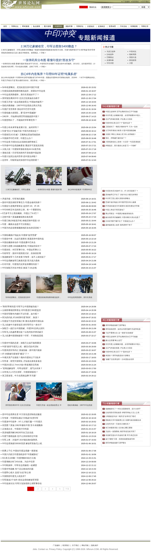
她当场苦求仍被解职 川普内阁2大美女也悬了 (122, 217)
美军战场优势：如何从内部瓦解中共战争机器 (122, 329)
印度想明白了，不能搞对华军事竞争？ (19, 120)
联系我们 (135, 2)
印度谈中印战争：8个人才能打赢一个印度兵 (22, 421)
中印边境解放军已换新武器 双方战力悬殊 (21, 260)
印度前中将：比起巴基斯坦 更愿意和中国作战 (23, 239)
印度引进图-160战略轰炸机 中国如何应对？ (22, 246)
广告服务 (126, 2)
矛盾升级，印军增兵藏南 (13, 199)
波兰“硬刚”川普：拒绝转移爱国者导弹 (120, 439)
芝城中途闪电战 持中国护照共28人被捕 (120, 202)
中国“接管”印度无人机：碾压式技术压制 (20, 346)
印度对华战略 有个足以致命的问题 (17, 469)
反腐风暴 (110, 60)
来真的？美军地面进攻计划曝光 (117, 356)
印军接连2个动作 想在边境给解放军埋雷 (20, 480)
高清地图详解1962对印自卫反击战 (17, 432)
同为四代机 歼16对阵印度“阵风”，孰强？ (20, 317)
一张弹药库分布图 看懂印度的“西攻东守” (49, 60)
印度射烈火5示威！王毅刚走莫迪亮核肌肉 (21, 134)
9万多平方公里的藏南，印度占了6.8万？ (20, 213)
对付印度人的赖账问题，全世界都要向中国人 (122, 115)
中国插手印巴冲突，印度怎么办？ (17, 138)
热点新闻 (36, 26)
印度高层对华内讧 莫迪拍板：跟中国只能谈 (22, 350)
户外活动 (123, 26)
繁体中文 (92, 7)
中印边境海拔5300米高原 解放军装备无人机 (22, 443)
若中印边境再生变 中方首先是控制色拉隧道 (22, 414)
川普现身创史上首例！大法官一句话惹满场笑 (122, 142)
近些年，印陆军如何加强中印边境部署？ (20, 160)
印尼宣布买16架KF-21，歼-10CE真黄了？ (121, 191)
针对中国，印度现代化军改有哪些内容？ (20, 264)
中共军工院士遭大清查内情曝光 (117, 198)
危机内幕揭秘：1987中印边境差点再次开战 (21, 105)
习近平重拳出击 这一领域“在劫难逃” (119, 333)
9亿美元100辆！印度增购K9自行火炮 (19, 458)
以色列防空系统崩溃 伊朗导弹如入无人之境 (122, 413)
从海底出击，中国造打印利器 (15, 429)
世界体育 (112, 26)
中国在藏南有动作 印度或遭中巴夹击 (18, 242)
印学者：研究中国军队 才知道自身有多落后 (22, 361)
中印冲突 (110, 63)
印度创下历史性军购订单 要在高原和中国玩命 (23, 321)
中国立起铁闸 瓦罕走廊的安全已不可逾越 (121, 112)
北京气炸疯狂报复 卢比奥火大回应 (118, 119)
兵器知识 (90, 26)
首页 (5, 26)
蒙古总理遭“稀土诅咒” (113, 340)
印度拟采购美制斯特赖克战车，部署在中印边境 (23, 91)
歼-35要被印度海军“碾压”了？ (15, 354)
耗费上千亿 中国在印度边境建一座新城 (20, 451)
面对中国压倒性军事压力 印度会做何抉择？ (22, 202)
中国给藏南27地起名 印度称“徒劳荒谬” (19, 235)
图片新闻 (47, 26)
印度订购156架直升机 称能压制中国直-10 (21, 220)
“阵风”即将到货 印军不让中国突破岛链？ (20, 306)
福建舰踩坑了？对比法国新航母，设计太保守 (122, 409)
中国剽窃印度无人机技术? (14, 476)
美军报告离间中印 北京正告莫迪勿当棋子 (21, 98)
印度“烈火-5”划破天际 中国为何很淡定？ (20, 131)
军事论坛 (14, 26)
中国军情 (58, 26)
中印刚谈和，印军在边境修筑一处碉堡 (19, 465)
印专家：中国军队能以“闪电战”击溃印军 (20, 418)
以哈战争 (110, 54)
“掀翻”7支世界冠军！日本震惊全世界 (119, 359)
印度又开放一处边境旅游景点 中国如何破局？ (23, 102)
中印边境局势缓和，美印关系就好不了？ (20, 94)
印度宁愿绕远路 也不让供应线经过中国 (20, 436)
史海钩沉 (101, 26)
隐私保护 (94, 545)
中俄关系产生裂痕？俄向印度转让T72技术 (21, 357)
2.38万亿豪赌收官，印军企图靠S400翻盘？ (49, 46)
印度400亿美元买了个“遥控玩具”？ (118, 123)
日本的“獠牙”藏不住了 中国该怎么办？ (120, 221)
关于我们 (145, 2)
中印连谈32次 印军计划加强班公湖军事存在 (22, 483)
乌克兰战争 (111, 51)
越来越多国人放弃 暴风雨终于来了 (118, 225)
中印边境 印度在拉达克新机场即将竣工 (20, 142)
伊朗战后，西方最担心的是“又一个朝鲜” (120, 146)
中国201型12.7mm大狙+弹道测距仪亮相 (20, 365)
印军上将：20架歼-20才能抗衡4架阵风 (19, 440)
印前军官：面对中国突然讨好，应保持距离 (21, 253)
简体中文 (83, 7)
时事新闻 (134, 26)
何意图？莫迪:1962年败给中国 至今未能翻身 (22, 425)
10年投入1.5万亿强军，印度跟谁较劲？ (20, 372)
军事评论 (79, 26)
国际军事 (69, 26)
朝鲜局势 (132, 54)
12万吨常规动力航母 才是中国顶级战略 (120, 130)
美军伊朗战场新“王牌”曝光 (115, 325)
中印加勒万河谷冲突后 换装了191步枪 (19, 268)
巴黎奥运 (110, 57)
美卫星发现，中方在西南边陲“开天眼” (19, 375)
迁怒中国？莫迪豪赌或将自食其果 (17, 217)
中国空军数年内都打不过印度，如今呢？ (20, 314)
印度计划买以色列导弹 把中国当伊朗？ (20, 156)
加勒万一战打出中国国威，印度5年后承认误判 (23, 328)
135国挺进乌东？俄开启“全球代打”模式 (120, 416)
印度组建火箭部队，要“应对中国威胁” (19, 113)
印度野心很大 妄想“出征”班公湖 (16, 472)
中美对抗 (132, 51)
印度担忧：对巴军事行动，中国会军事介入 (21, 249)
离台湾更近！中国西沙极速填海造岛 (119, 214)
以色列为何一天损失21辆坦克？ (117, 424)
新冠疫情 (132, 60)
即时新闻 (25, 26)
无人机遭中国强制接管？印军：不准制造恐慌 (22, 335)
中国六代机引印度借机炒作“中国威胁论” (20, 454)
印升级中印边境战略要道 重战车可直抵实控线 (23, 145)
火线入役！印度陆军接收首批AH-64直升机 (21, 149)
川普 (131, 63)
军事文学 (144, 26)
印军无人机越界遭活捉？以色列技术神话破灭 (22, 332)
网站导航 (85, 545)
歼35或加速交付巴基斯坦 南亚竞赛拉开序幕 (122, 206)
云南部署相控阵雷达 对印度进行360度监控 (21, 310)
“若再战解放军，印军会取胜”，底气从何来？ (22, 368)
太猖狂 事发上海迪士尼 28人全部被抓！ (120, 134)
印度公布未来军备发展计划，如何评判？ (20, 127)
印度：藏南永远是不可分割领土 (16, 224)
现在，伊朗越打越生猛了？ (115, 138)
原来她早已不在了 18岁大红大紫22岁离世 (121, 195)
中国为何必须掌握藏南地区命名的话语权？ (21, 228)
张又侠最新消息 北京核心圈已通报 (118, 428)
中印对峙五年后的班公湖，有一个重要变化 (21, 209)
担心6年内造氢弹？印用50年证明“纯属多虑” (49, 74)
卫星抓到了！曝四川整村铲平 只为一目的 (121, 127)
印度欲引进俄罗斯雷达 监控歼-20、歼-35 (20, 206)
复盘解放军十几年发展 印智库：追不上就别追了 (24, 257)
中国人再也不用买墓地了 (115, 210)
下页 (67, 489)
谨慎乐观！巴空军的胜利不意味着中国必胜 (21, 153)
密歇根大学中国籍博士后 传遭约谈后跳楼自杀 (123, 420)
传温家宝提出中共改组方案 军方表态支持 (121, 435)
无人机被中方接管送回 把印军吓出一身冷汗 (22, 325)
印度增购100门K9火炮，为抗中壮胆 (18, 461)
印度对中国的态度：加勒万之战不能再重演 (21, 343)
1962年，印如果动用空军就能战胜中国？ (20, 116)
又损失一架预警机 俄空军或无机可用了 (120, 431)
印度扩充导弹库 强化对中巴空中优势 (18, 109)
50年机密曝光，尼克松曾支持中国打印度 (20, 87)
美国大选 (132, 57)
